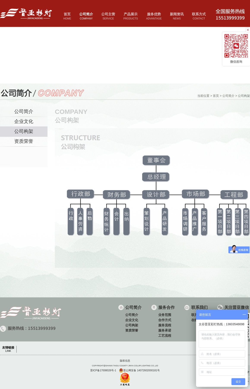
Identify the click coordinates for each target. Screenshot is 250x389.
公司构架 (244, 95)
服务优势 (154, 16)
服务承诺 (164, 330)
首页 (67, 16)
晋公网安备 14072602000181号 (139, 370)
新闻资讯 (177, 16)
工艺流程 (164, 335)
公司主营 (108, 16)
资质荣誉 (23, 141)
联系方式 (199, 16)
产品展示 (130, 16)
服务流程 (164, 325)
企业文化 (23, 121)
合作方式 (164, 320)
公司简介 (86, 16)
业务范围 (164, 315)
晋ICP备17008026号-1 (103, 370)
